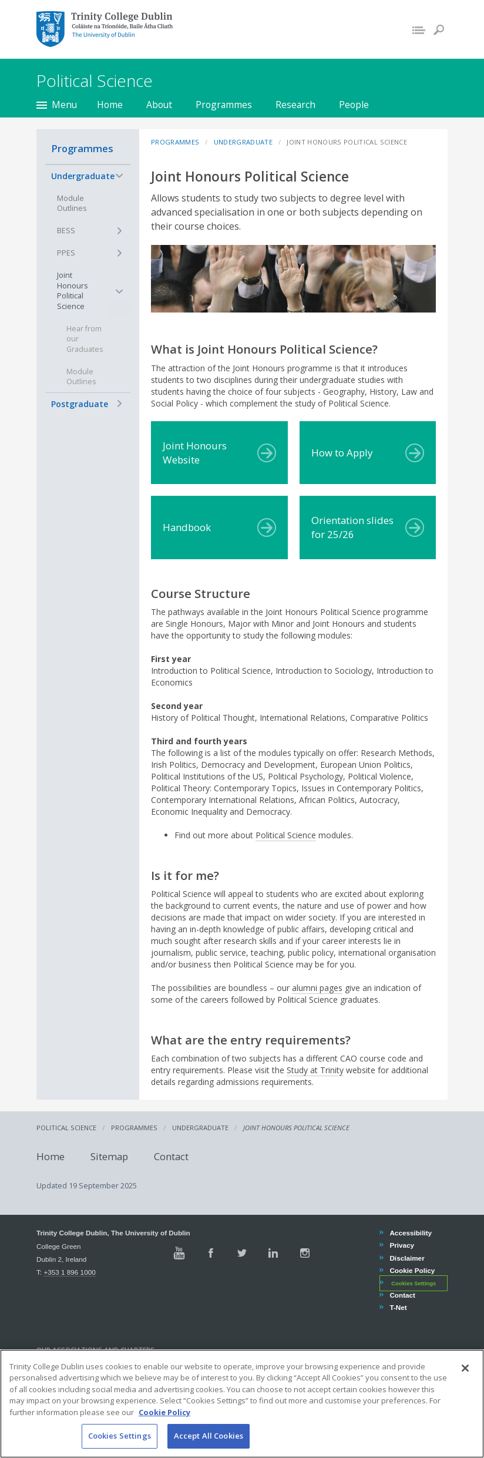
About (159, 104)
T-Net (397, 1307)
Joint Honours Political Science (72, 290)
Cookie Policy (412, 1270)
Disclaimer (406, 1258)
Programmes (224, 104)
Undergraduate (83, 176)
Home (110, 104)
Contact (171, 1156)
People (354, 104)
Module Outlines (72, 203)
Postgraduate (79, 403)
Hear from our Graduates (84, 339)
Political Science (286, 835)
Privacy (401, 1245)
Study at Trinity (315, 1070)
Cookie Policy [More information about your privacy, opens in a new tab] (164, 1428)
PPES (66, 253)
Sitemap (109, 1156)
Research (295, 104)
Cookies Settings (413, 1283)
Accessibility (410, 1233)
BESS (66, 231)
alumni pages (317, 987)
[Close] (465, 1384)
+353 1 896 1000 (69, 1272)
